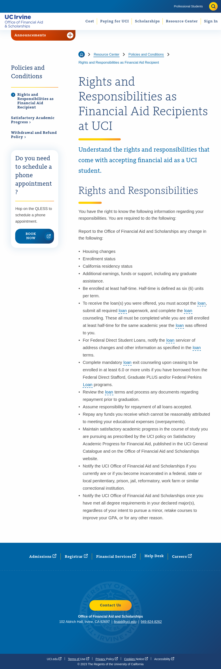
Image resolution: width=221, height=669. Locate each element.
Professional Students (188, 6)
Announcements (43, 35)
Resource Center (182, 21)
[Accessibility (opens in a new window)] (164, 659)
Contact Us (110, 605)
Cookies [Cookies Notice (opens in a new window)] (136, 659)
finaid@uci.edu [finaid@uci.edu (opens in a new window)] (125, 622)
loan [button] (201, 303)
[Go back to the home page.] (25, 21)
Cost (89, 21)
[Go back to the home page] (81, 54)
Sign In (211, 21)
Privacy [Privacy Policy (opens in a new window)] (107, 659)
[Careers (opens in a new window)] (182, 556)
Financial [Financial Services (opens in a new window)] (116, 556)
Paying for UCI (114, 21)
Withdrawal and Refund (34, 135)
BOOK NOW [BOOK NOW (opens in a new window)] (39, 236)
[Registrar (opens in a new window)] (76, 556)
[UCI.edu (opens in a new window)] (54, 659)
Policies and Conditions (28, 72)
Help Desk (154, 556)
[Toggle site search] (213, 6)
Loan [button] (87, 384)
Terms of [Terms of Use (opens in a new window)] (78, 659)
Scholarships (147, 21)
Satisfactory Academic (33, 120)
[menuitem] (188, 6)
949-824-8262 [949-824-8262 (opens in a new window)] (151, 622)
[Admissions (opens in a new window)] (42, 556)
